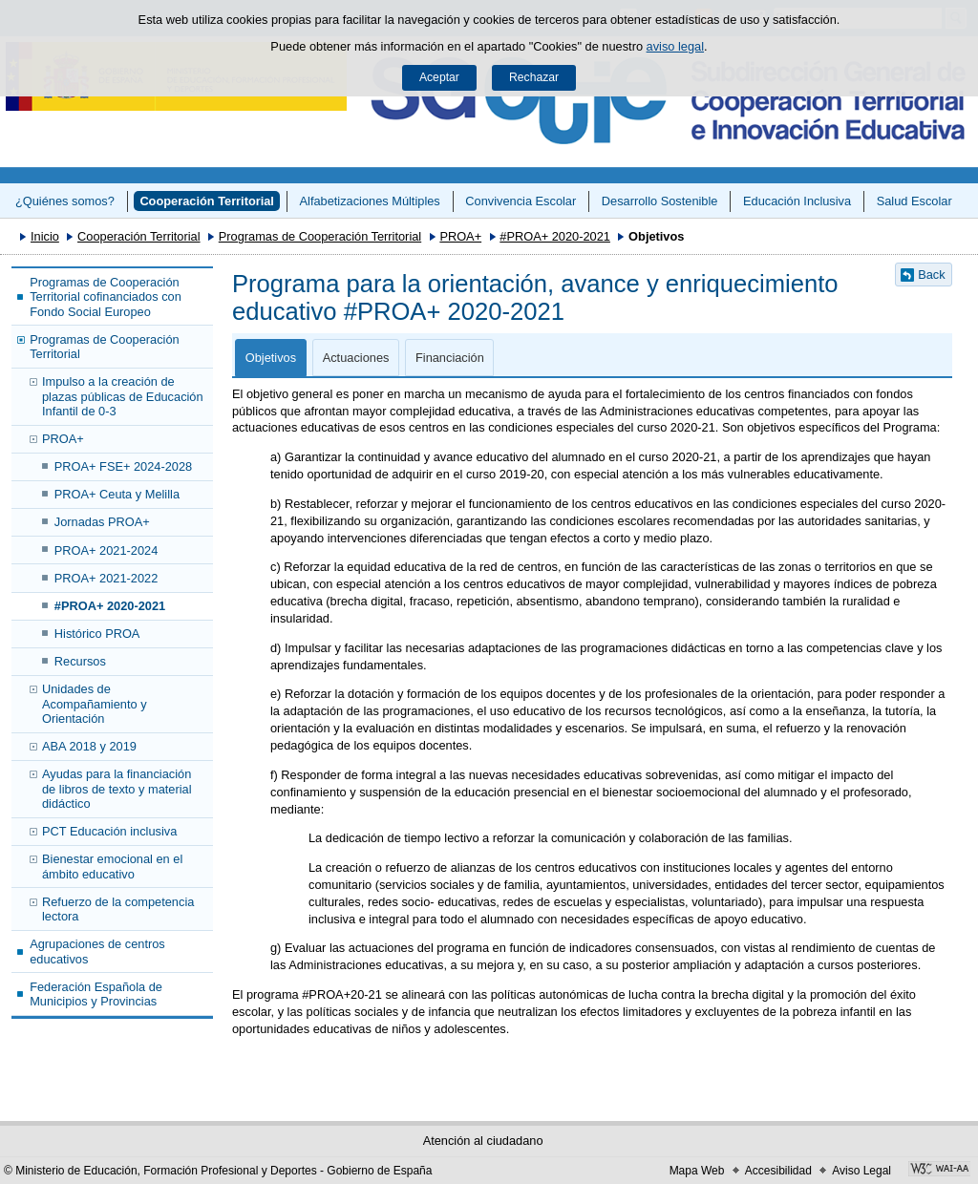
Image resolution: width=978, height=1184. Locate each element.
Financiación (449, 357)
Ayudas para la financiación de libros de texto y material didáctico (116, 789)
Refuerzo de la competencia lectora (118, 909)
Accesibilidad (778, 1170)
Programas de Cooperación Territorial (320, 236)
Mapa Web (697, 1170)
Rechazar (534, 77)
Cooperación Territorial (206, 201)
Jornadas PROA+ (102, 522)
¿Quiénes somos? (65, 201)
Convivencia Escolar (520, 201)
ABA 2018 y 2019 (89, 746)
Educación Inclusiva (797, 201)
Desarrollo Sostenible (660, 201)
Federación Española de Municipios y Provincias (96, 994)
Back (931, 274)
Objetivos (270, 357)
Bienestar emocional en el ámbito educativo (112, 866)
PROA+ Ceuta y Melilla (117, 494)
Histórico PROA (97, 633)
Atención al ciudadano (483, 1140)
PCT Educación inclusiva (109, 831)
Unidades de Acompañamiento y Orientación (94, 704)
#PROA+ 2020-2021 (555, 236)
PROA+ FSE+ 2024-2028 (123, 466)
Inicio (45, 236)
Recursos (80, 661)
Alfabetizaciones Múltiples (370, 201)
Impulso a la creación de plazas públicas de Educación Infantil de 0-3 (122, 396)
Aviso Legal (861, 1170)
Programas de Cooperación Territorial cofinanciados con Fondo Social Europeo (105, 297)
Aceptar (439, 77)
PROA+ (460, 236)
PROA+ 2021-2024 (106, 550)
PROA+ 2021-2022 (106, 578)
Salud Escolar (914, 201)
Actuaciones (356, 357)
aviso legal (675, 46)
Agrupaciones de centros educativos (97, 951)
